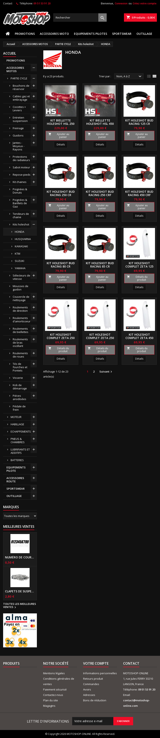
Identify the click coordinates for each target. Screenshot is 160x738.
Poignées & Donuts (20, 190)
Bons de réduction (94, 700)
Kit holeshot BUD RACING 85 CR (100, 264)
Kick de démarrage (20, 386)
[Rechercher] (80, 17)
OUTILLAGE (144, 34)
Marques (11, 507)
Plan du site (50, 700)
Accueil (9, 53)
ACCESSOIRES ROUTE (15, 479)
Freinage (18, 128)
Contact (7, 3)
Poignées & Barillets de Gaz (20, 203)
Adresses (89, 695)
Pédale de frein (19, 408)
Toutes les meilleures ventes (19, 605)
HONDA (19, 232)
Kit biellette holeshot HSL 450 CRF (100, 123)
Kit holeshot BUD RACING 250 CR (61, 193)
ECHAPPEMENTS (21, 431)
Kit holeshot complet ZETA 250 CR (61, 338)
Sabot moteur (21, 167)
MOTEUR (16, 417)
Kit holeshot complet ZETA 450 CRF (139, 338)
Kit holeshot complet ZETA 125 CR (139, 266)
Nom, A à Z (129, 76)
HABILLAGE (17, 424)
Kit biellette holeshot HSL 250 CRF (60, 123)
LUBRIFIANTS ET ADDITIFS (20, 451)
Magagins (49, 706)
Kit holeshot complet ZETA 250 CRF (100, 338)
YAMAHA (20, 268)
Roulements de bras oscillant (20, 342)
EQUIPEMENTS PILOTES (90, 34)
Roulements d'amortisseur (21, 319)
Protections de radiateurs (21, 158)
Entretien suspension (20, 119)
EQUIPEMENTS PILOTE (16, 469)
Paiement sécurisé (55, 689)
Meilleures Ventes (18, 526)
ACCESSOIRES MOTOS (15, 69)
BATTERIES (17, 460)
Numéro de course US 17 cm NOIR (20, 557)
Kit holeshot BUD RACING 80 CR (61, 264)
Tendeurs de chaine (21, 215)
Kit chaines (19, 182)
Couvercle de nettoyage (21, 298)
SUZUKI (19, 261)
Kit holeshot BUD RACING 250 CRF (100, 193)
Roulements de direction (20, 309)
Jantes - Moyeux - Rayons (18, 146)
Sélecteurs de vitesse (21, 277)
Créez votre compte (144, 3)
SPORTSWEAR (121, 34)
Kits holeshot (21, 224)
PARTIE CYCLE (19, 78)
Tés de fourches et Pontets (20, 367)
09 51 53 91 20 (42, 3)
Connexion (121, 3)
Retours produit (93, 678)
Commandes (91, 684)
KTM (17, 253)
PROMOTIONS (25, 34)
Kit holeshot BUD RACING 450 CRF (139, 193)
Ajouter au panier (58, 135)
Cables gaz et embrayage (21, 97)
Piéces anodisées (19, 397)
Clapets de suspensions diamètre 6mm (20, 591)
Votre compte (96, 663)
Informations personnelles (100, 673)
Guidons (18, 135)
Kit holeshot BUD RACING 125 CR (139, 122)
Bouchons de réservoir (21, 87)
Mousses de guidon (20, 287)
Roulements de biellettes (20, 330)
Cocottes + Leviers (19, 108)
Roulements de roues (20, 354)
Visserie (18, 378)
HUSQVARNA (23, 239)
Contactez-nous (53, 695)
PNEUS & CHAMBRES (18, 440)
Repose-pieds (21, 174)
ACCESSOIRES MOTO (54, 34)
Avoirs (87, 689)
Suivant (106, 372)
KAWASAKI (21, 246)
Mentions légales (54, 673)
